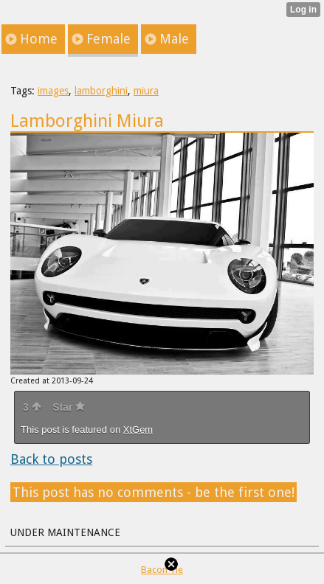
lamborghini (101, 91)
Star (68, 407)
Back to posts (51, 459)
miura (146, 91)
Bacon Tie (162, 569)
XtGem (138, 429)
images (53, 91)
